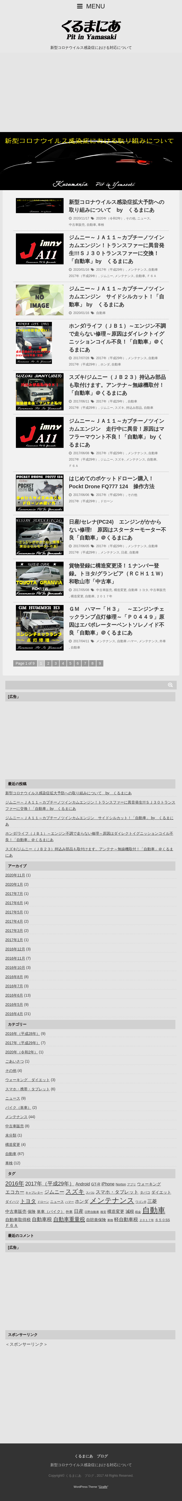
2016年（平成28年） (22, 1033)
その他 (130, 218)
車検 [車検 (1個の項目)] (110, 1220)
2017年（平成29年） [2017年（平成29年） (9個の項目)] (49, 1183)
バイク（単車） (18, 1107)
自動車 (91, 225)
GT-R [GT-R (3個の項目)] (95, 1184)
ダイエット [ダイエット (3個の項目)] (161, 1192)
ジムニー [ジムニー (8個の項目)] (54, 1192)
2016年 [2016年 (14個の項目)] (14, 1183)
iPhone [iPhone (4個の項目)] (107, 1184)
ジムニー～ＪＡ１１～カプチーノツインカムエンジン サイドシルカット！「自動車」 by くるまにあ (116, 296)
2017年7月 (14, 894)
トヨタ (143, 590)
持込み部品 (134, 408)
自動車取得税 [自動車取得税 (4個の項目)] (18, 1219)
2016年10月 (15, 967)
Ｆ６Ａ (152, 276)
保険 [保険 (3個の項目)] (31, 1211)
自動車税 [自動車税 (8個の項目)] (42, 1219)
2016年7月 (14, 986)
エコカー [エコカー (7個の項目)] (14, 1192)
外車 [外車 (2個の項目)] (69, 1212)
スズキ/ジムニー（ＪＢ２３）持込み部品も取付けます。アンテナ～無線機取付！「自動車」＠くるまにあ (117, 385)
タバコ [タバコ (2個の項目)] (145, 1192)
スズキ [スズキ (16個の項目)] (75, 1191)
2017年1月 (14, 940)
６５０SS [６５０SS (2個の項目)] (162, 1220)
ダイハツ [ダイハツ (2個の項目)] (12, 1202)
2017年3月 (14, 930)
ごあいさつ (14, 1061)
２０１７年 (104, 596)
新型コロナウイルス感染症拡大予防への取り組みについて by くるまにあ (116, 206)
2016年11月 (15, 958)
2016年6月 (14, 995)
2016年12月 (15, 949)
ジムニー (106, 276)
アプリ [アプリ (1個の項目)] (131, 1184)
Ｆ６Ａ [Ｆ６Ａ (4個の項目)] (11, 1225)
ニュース (143, 218)
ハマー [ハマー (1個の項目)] (69, 1201)
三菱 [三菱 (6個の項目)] (152, 1201)
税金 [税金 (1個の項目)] (138, 1211)
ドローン (106, 501)
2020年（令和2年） (110, 218)
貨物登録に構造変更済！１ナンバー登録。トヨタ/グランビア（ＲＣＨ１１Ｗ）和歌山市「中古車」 (117, 573)
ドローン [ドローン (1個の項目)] (43, 1201)
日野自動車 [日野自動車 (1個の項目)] (92, 1211)
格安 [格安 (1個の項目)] (103, 1211)
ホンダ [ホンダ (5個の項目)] (81, 1201)
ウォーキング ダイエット (27, 1080)
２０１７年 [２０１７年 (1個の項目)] (146, 1220)
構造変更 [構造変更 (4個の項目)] (115, 1211)
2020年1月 (14, 884)
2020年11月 (15, 875)
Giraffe (103, 1486)
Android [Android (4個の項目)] (83, 1184)
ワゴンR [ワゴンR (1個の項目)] (140, 1201)
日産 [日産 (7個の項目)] (78, 1211)
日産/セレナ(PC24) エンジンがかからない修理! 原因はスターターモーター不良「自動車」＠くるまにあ (117, 530)
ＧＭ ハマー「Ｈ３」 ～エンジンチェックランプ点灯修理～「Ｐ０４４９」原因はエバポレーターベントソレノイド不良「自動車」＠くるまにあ (116, 621)
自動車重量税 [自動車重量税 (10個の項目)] (69, 1219)
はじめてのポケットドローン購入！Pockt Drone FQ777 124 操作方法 (111, 482)
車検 (101, 225)
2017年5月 (14, 912)
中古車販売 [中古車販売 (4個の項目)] (15, 1211)
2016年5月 (14, 1004)
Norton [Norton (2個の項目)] (121, 1184)
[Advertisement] (91, 92)
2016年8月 (14, 977)
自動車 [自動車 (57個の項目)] (153, 1210)
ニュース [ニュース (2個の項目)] (57, 1202)
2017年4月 (14, 921)
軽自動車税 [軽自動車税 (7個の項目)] (126, 1219)
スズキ (119, 408)
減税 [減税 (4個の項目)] (130, 1211)
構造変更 (120, 590)
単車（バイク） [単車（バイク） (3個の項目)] (51, 1211)
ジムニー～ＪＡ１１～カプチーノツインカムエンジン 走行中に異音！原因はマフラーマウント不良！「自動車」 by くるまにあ (116, 433)
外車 (162, 641)
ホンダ (105, 364)
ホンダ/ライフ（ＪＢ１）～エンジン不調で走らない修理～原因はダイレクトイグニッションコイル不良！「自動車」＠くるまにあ (117, 338)
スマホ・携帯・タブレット (27, 1089)
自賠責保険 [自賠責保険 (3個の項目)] (96, 1220)
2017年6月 (14, 903)
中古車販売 (77, 225)
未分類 (10, 1135)
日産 (124, 552)
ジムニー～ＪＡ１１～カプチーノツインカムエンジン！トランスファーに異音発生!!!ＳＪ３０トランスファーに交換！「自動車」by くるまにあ (116, 249)
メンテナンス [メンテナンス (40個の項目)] (112, 1200)
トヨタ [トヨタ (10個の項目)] (28, 1201)
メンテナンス (137, 269)
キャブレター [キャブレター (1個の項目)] (34, 1192)
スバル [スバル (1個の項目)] (90, 1192)
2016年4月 (14, 1014)
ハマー (132, 641)
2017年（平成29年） (111, 269)
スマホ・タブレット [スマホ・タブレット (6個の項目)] (117, 1192)
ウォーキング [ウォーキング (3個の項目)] (149, 1184)
